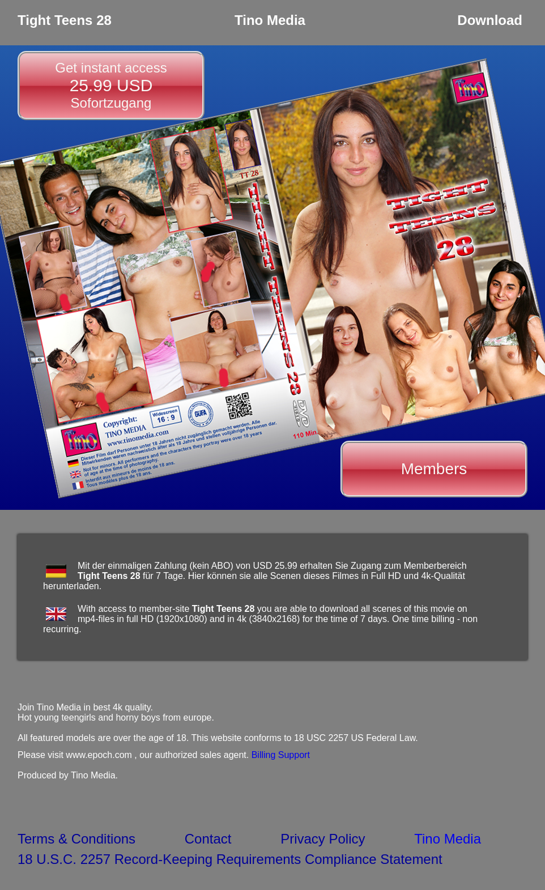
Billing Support (281, 755)
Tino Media (447, 838)
